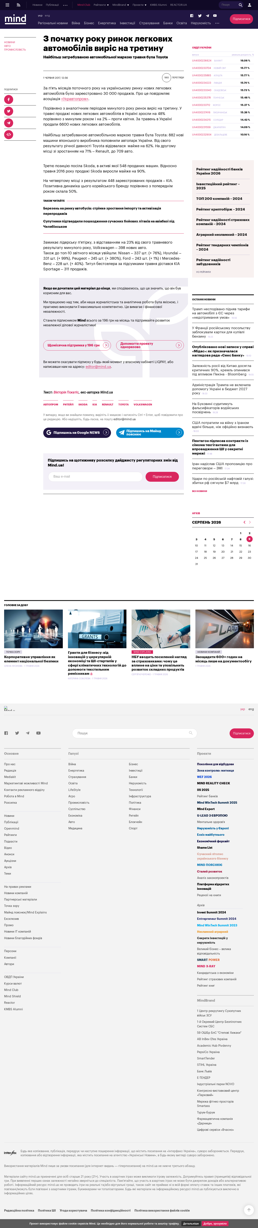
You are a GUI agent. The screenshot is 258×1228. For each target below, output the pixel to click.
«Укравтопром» (74, 99)
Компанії (10, 967)
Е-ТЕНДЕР (203, 1087)
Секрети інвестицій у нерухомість (212, 950)
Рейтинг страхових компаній (216, 989)
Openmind (69, 5)
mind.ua (152, 1175)
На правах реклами (17, 896)
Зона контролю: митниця (215, 780)
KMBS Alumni (226, 5)
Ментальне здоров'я (211, 831)
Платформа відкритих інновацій (213, 896)
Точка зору (13, 662)
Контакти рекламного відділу (24, 799)
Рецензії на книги (209, 905)
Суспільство (76, 818)
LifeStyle (74, 799)
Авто (7, 46)
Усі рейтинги (203, 282)
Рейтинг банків (207, 806)
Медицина (75, 838)
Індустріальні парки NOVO (215, 1094)
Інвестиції (127, 23)
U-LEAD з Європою (212, 825)
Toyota (123, 404)
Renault (107, 404)
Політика (135, 812)
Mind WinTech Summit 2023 (217, 935)
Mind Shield (12, 1006)
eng (47, 15)
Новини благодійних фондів (23, 948)
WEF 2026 (204, 786)
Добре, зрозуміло (215, 1223)
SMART (208, 969)
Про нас (9, 774)
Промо (8, 935)
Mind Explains (142, 662)
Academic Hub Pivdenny (214, 1055)
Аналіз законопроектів (212, 887)
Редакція (10, 780)
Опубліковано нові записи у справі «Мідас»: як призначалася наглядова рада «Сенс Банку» (223, 361)
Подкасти (86, 5)
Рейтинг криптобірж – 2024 (220, 219)
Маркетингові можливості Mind (26, 793)
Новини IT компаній (17, 941)
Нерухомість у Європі (213, 838)
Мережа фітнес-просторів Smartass (215, 1113)
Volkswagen (143, 404)
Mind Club (151, 5)
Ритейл (68, 404)
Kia (94, 404)
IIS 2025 (203, 799)
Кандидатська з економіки (215, 982)
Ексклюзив (11, 928)
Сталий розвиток (209, 881)
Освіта (181, 23)
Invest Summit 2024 (211, 922)
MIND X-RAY (206, 976)
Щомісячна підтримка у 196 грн (78, 345)
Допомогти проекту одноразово (151, 345)
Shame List (204, 857)
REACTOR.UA (246, 5)
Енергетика (107, 23)
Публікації (52, 5)
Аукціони (115, 5)
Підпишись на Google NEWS (77, 432)
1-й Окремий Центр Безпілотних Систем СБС (219, 1033)
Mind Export (206, 818)
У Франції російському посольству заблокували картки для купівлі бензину (221, 342)
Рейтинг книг (206, 995)
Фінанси (134, 818)
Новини (37, 5)
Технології (136, 799)
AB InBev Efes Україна (212, 1048)
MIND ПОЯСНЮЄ (209, 874)
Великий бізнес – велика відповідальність (214, 961)
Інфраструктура (140, 806)
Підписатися (241, 19)
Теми (7, 883)
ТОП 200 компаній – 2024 (219, 208)
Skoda (83, 404)
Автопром (50, 404)
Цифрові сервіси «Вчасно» (215, 1139)
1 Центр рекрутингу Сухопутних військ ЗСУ (219, 1023)
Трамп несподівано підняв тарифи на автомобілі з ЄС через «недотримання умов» (221, 323)
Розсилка (10, 812)
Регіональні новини (53, 23)
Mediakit (10, 786)
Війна (76, 23)
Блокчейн (135, 831)
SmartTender (206, 1068)
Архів (127, 5)
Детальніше (191, 1223)
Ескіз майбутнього (210, 844)
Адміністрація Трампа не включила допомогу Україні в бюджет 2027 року (221, 399)
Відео (8, 857)
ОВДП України (201, 57)
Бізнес (89, 23)
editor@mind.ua (98, 366)
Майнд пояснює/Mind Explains (25, 922)
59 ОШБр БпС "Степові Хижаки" (219, 1042)
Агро (71, 806)
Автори (9, 973)
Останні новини (204, 309)
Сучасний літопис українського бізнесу (212, 866)
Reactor (9, 1012)
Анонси (100, 5)
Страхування (149, 23)
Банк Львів (204, 1081)
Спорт (133, 838)
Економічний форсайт (213, 851)
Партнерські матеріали (20, 909)
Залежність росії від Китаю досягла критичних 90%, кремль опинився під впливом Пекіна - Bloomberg (221, 380)
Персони (10, 960)
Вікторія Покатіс (66, 392)
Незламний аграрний (212, 941)
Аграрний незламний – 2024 (221, 244)
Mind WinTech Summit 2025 (217, 812)
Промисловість (15, 50)
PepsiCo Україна (208, 1061)
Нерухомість (201, 23)
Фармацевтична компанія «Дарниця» (215, 1130)
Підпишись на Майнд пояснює (150, 432)
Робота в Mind (14, 806)
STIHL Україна (206, 1074)
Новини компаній (208, 662)
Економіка (75, 825)
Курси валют (13, 993)
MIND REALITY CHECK (213, 793)
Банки (168, 23)
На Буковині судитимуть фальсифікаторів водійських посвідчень (215, 418)
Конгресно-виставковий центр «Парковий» (218, 1102)
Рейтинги (10, 844)
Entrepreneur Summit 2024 (216, 928)
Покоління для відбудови (215, 774)
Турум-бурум (206, 1122)
